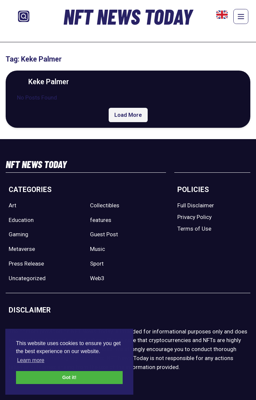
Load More (128, 114)
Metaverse (22, 249)
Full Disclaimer (195, 205)
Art (12, 205)
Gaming (18, 234)
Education (21, 220)
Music (97, 249)
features (100, 220)
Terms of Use (194, 228)
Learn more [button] (30, 360)
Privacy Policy (194, 217)
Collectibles (104, 205)
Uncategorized (27, 278)
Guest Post (104, 234)
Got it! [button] (69, 377)
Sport (97, 263)
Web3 (97, 278)
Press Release (26, 263)
